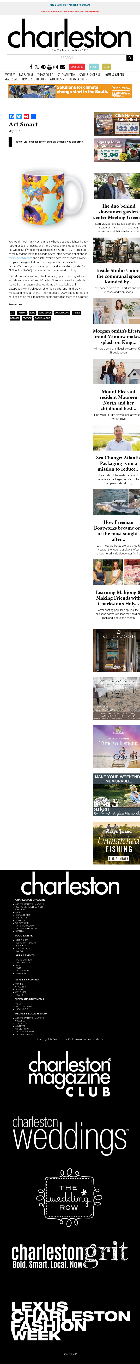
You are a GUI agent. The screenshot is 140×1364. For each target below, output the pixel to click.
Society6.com (62, 313)
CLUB (107, 66)
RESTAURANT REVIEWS (25, 943)
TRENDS (19, 984)
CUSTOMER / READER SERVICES (29, 907)
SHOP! (94, 66)
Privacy (66, 1354)
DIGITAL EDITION (23, 915)
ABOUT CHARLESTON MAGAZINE (29, 904)
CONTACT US (21, 918)
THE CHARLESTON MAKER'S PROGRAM (70, 4)
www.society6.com (20, 258)
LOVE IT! (19, 995)
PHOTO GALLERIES (23, 1007)
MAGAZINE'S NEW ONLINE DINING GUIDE (70, 11)
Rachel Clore (42, 318)
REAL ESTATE (11, 78)
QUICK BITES (21, 946)
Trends (76, 313)
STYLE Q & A (20, 987)
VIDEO (18, 1004)
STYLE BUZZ (20, 992)
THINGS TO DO (45, 74)
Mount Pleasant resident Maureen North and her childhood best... (118, 400)
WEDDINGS (57, 78)
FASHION (19, 989)
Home (32, 313)
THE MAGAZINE (77, 78)
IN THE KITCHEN (22, 948)
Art (12, 313)
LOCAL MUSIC (21, 1009)
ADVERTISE (20, 920)
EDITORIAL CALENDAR (25, 926)
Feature (27, 318)
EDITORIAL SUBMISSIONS (26, 929)
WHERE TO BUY (22, 923)
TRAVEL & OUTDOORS (34, 78)
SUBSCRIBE (77, 66)
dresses (15, 318)
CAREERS (19, 931)
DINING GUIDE (21, 940)
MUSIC (18, 965)
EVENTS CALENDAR (24, 960)
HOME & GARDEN (114, 74)
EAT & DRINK (26, 74)
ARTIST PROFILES (23, 963)
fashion (22, 313)
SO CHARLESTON (66, 74)
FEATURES (10, 74)
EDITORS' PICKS (22, 971)
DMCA (74, 1354)
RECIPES (19, 951)
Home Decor (45, 313)
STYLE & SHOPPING (90, 74)
